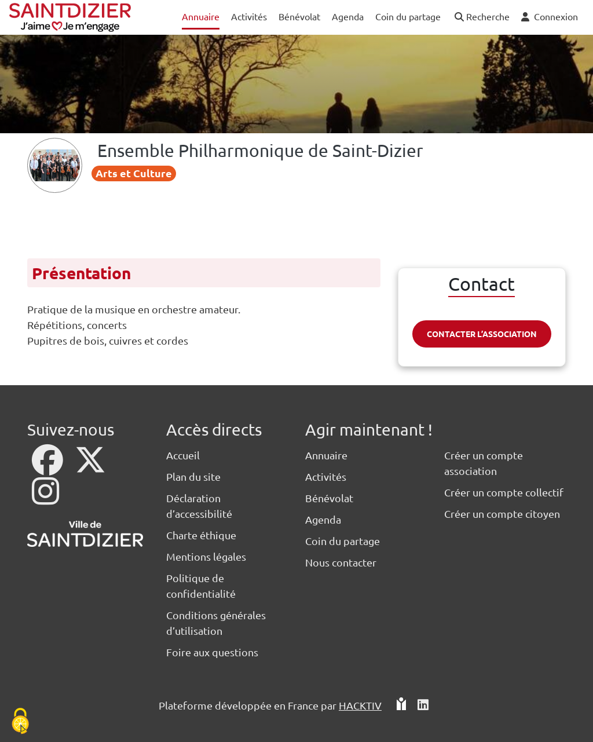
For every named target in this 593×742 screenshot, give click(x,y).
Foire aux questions (212, 652)
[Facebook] (48, 467)
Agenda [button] (348, 16)
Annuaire (326, 455)
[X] (90, 467)
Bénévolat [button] (299, 16)
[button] (481, 17)
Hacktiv (360, 705)
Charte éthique (201, 535)
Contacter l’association (482, 333)
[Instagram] (45, 498)
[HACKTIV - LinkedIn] (423, 705)
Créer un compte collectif (503, 492)
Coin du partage (342, 541)
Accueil (183, 455)
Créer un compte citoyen (502, 513)
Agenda (323, 519)
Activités (325, 476)
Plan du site (193, 476)
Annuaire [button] (200, 16)
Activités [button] (249, 16)
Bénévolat (329, 498)
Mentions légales (206, 556)
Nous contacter (340, 562)
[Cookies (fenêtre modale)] (20, 722)
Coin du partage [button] (408, 16)
